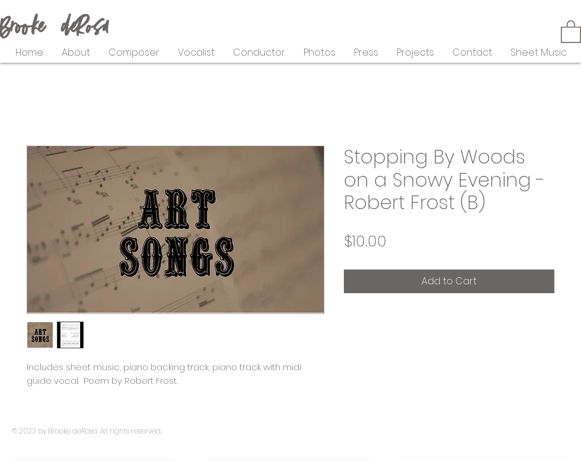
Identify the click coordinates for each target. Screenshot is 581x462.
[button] (571, 31)
